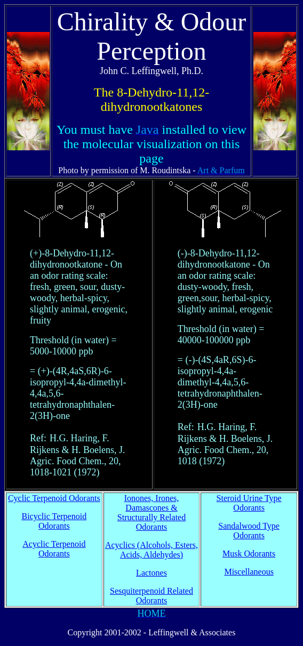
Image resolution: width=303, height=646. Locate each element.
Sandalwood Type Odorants (249, 530)
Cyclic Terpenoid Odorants (54, 498)
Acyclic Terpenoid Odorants (53, 548)
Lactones (151, 572)
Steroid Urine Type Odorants (249, 503)
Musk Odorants (248, 553)
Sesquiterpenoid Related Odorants (151, 595)
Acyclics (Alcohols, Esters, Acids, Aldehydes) (151, 549)
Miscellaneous (248, 571)
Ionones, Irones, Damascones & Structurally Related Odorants (151, 512)
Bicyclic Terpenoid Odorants (54, 521)
